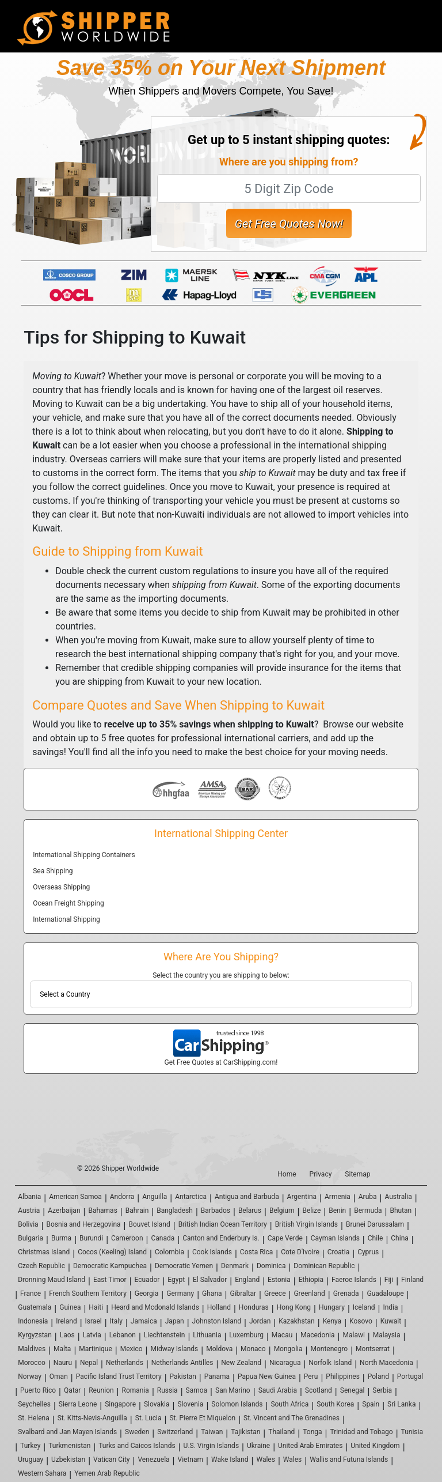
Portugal (410, 1376)
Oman (58, 1376)
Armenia (337, 1197)
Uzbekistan (68, 1459)
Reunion (101, 1390)
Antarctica (191, 1197)
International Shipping (66, 919)
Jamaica (144, 1321)
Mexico (131, 1349)
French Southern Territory (88, 1293)
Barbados (215, 1210)
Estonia (279, 1280)
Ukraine (258, 1446)
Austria (29, 1210)
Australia (397, 1197)
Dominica (271, 1266)
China (400, 1238)
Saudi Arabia (277, 1390)
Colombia (169, 1252)
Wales (265, 1459)
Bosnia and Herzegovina (84, 1224)
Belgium (282, 1210)
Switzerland (175, 1432)
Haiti (96, 1307)
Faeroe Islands (354, 1280)
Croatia (338, 1252)
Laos (67, 1335)
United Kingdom (374, 1446)
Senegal (352, 1390)
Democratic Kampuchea (110, 1266)
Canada (162, 1238)
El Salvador (210, 1280)
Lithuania (207, 1335)
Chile (375, 1238)
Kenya (332, 1321)
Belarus (249, 1210)
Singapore (120, 1404)
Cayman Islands (335, 1238)
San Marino (232, 1390)
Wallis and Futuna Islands (349, 1459)
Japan (174, 1321)
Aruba (368, 1197)
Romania (135, 1390)
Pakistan (183, 1376)
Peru (311, 1376)
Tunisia (412, 1432)
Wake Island (230, 1459)
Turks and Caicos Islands (136, 1446)
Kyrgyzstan (35, 1335)
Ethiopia (311, 1280)
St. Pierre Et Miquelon (202, 1418)
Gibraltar (243, 1293)
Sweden (137, 1432)
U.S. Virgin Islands (211, 1446)
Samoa (197, 1390)
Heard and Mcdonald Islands (155, 1307)
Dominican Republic (324, 1266)
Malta (62, 1349)
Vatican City (111, 1459)
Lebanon (122, 1335)
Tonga (312, 1432)
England (247, 1280)
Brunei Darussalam (375, 1224)
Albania (29, 1197)
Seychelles (34, 1404)
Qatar (72, 1390)
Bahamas (102, 1210)
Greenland (309, 1293)
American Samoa (75, 1197)
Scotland (318, 1390)
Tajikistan (245, 1432)
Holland (219, 1307)
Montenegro (329, 1349)
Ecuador (147, 1280)
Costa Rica (256, 1252)
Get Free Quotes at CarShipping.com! (221, 1062)
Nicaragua (285, 1363)
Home (286, 1174)
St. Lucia (148, 1418)
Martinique (95, 1349)
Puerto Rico (38, 1390)
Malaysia (387, 1335)
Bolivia (28, 1224)
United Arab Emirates (310, 1446)
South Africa (289, 1404)
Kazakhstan (297, 1321)
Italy (116, 1321)
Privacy (321, 1174)
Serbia (382, 1390)
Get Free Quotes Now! (289, 224)
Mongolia (288, 1349)
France (30, 1293)
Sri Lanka (401, 1404)
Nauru (63, 1363)
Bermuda (368, 1210)
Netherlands (124, 1363)
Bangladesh (175, 1210)
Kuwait (390, 1321)
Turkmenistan (69, 1446)
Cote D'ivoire (300, 1252)
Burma (61, 1238)
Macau (282, 1335)
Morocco (31, 1363)
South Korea (335, 1404)
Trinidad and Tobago (361, 1432)
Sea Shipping (53, 871)
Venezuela (153, 1459)
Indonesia (33, 1321)
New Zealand (241, 1363)
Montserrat (373, 1349)
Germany (180, 1293)
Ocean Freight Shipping (68, 903)
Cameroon (127, 1238)
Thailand (281, 1432)
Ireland (66, 1321)
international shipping (342, 445)
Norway (29, 1376)
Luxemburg (246, 1335)
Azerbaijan (64, 1210)
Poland (378, 1376)
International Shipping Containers (84, 855)
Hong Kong (294, 1307)
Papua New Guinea (267, 1376)
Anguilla (154, 1197)
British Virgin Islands (306, 1224)
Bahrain (137, 1210)
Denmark (235, 1266)
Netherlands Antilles (182, 1363)
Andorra (122, 1197)
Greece (275, 1293)
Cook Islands (212, 1252)
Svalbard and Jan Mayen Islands (67, 1432)
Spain (370, 1404)
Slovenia (190, 1404)
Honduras (254, 1307)
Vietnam (191, 1459)
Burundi (91, 1238)
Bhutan (400, 1210)
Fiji (388, 1280)
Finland (412, 1280)
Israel (93, 1321)
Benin (337, 1210)
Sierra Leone (78, 1404)
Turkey (30, 1446)
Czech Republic (41, 1266)
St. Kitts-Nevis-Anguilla (92, 1418)
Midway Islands (175, 1349)
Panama (217, 1376)
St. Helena (33, 1418)
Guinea (70, 1307)
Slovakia (157, 1404)
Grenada (346, 1293)
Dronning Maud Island (51, 1280)
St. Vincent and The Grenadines (291, 1418)
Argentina (302, 1197)
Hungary (332, 1307)
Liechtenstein (164, 1335)
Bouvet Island (149, 1224)
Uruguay (30, 1459)
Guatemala (34, 1307)
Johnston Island (216, 1321)
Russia (167, 1390)
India (390, 1307)
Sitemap (357, 1174)
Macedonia (317, 1335)
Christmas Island (44, 1252)
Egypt (176, 1280)
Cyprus (368, 1252)
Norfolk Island (330, 1363)
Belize (311, 1210)
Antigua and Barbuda (247, 1197)
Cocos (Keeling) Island (112, 1252)
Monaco (253, 1349)
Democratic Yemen (184, 1266)
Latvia (92, 1335)
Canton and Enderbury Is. (221, 1238)
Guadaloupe (385, 1293)
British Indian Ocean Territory (222, 1224)
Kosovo (360, 1321)
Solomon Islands (236, 1404)
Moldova (219, 1349)
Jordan (259, 1321)
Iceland (364, 1307)
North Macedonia (386, 1363)
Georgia (147, 1293)
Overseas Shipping (61, 887)
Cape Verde (285, 1238)
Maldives (31, 1349)
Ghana (212, 1293)
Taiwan (212, 1432)
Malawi (353, 1335)
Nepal (89, 1363)
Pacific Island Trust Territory (119, 1376)
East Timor (110, 1280)
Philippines (343, 1376)
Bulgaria (30, 1238)
